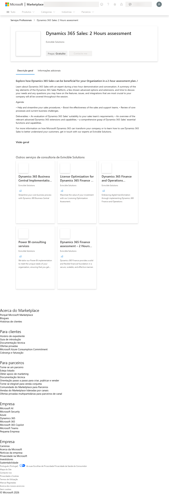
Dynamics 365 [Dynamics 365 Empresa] (7, 418)
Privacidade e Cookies (9, 476)
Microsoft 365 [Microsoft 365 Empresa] (7, 421)
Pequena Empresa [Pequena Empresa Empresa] (9, 431)
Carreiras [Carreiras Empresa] (5, 446)
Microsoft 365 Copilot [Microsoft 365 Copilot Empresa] (12, 424)
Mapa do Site (5, 469)
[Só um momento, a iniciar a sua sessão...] (159, 4)
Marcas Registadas (8, 482)
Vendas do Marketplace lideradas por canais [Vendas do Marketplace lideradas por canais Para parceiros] (24, 390)
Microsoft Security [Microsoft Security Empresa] (10, 411)
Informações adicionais (49, 70)
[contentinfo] (34, 20)
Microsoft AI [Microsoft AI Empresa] (6, 408)
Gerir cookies (5, 489)
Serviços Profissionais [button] (21, 20)
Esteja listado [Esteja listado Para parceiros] (7, 370)
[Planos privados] (121, 4)
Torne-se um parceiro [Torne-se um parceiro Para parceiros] (11, 367)
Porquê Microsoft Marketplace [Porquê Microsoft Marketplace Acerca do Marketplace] (16, 314)
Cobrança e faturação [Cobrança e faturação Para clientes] (11, 352)
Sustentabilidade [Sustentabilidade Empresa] (9, 462)
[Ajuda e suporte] (108, 4)
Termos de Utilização (9, 479)
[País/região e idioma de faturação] (138, 4)
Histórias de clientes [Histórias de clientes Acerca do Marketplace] (11, 321)
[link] (35, 191)
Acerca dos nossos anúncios (12, 486)
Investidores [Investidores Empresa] (6, 459)
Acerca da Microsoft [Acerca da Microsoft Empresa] (11, 449)
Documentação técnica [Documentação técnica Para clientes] (12, 342)
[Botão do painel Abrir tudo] (11, 12)
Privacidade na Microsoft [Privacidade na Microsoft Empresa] (13, 456)
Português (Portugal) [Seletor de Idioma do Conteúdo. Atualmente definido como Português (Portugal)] (9, 466)
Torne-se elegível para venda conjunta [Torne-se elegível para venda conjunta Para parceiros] (21, 383)
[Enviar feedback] (101, 4)
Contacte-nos (6, 472)
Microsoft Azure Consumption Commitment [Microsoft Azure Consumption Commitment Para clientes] (24, 349)
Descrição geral (25, 70)
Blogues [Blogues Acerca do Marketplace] (4, 318)
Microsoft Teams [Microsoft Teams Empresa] (9, 428)
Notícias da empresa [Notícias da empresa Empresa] (11, 452)
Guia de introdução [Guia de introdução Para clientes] (10, 339)
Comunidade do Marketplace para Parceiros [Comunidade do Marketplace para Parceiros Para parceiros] (24, 387)
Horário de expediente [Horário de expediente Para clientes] (12, 336)
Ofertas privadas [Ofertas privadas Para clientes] (9, 346)
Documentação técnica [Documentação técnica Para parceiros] (12, 377)
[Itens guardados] (115, 4)
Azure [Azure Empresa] (3, 414)
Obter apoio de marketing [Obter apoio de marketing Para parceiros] (14, 373)
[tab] (26, 70)
